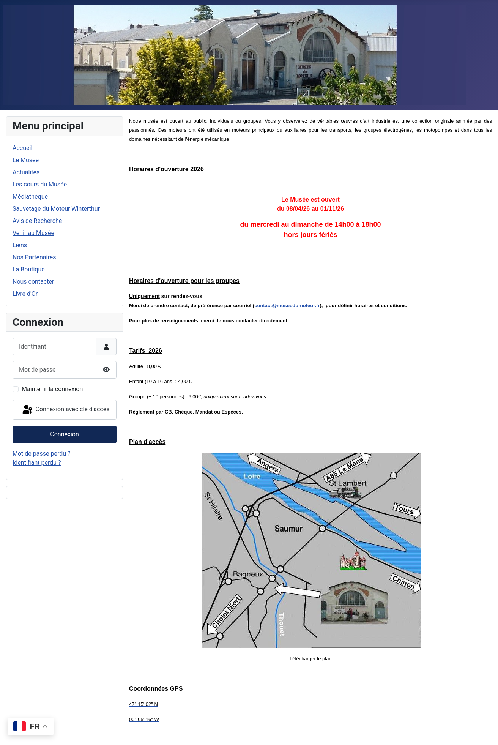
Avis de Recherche (37, 220)
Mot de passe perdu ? (42, 453)
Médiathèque (30, 196)
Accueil (22, 148)
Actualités (26, 172)
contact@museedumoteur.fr (287, 305)
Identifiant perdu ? (37, 462)
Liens (20, 245)
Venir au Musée (33, 233)
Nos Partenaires (34, 257)
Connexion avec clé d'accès (65, 409)
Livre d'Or (25, 293)
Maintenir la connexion (52, 389)
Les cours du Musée (40, 184)
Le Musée (26, 160)
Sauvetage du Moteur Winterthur (56, 208)
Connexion (64, 434)
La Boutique (29, 269)
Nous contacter (33, 281)
